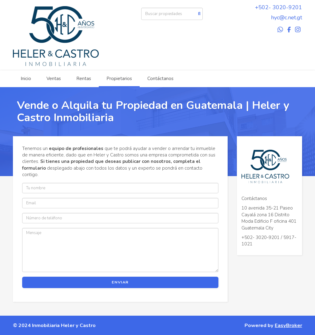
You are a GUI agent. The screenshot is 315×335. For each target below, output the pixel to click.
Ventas (53, 78)
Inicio (26, 78)
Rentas (83, 78)
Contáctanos (160, 78)
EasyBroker (288, 325)
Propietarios (119, 78)
